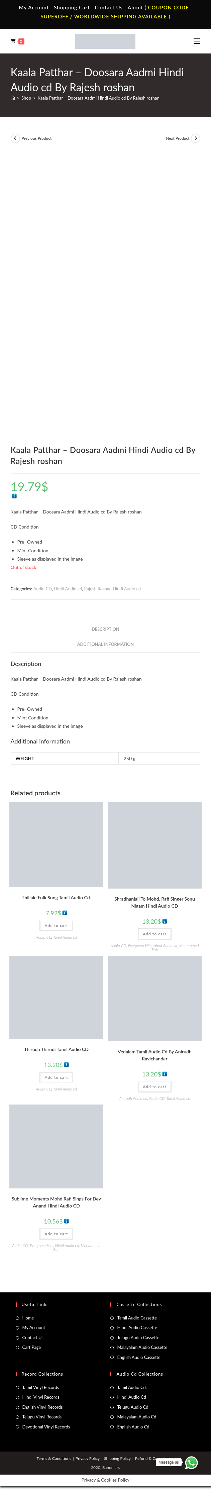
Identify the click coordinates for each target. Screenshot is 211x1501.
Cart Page (31, 1347)
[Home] (13, 98)
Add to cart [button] (56, 925)
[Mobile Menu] (197, 41)
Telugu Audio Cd (132, 1407)
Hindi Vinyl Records (41, 1397)
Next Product (177, 138)
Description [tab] (105, 629)
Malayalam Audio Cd (136, 1416)
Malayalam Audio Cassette (142, 1347)
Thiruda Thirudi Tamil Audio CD (56, 1049)
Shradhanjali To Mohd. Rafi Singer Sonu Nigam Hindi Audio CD (154, 902)
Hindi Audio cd (68, 588)
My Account (34, 7)
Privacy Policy (88, 1458)
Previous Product (37, 138)
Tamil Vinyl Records (40, 1387)
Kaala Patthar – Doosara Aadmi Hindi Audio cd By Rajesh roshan (99, 98)
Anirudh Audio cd (133, 1098)
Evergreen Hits (139, 945)
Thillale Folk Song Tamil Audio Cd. (56, 897)
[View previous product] (15, 138)
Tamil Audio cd (65, 937)
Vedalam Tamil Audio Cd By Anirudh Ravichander (155, 1055)
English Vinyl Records (42, 1407)
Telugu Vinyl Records (42, 1416)
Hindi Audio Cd (131, 1397)
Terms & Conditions (54, 1458)
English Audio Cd (133, 1426)
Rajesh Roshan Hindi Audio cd (112, 588)
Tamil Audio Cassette (136, 1317)
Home (28, 1317)
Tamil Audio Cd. (131, 1387)
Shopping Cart (72, 7)
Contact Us (108, 7)
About (135, 7)
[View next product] (195, 138)
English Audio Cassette (138, 1357)
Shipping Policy (117, 1458)
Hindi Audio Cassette (137, 1327)
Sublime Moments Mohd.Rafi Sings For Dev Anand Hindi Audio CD (56, 1202)
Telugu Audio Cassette (138, 1337)
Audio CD (42, 588)
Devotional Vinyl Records (46, 1426)
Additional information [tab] (105, 644)
